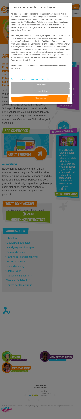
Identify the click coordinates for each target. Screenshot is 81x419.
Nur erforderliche (41, 91)
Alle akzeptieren (41, 98)
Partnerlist (44, 79)
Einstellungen (41, 85)
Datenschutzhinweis (19, 79)
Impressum (34, 79)
